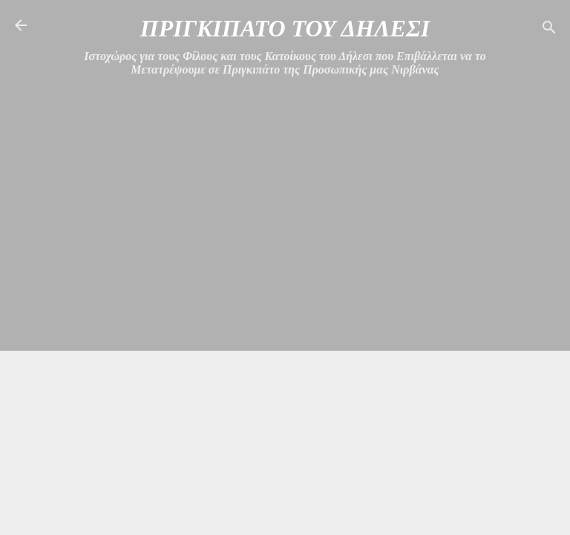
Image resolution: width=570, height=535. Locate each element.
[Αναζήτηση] (549, 30)
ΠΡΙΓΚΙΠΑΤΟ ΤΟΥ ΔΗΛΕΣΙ (285, 28)
